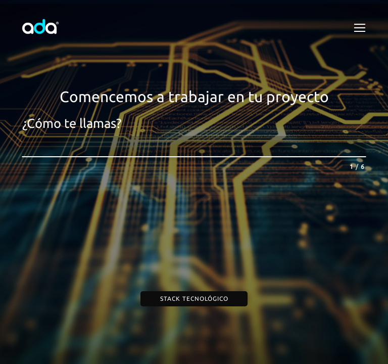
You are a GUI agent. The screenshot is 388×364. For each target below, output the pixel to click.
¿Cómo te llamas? (71, 123)
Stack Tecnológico (194, 298)
